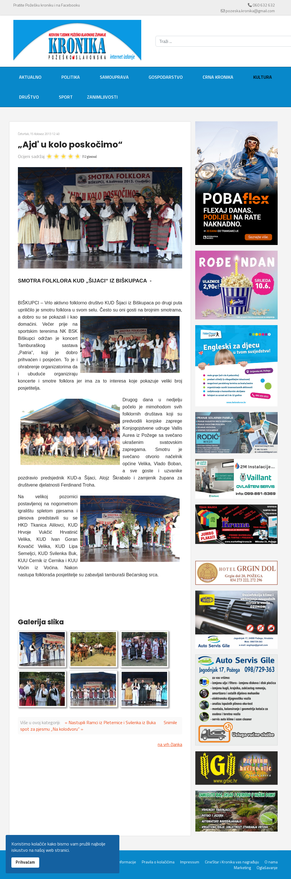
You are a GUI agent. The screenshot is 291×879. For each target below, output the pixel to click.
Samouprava (114, 77)
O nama (271, 862)
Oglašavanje (267, 867)
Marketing (242, 867)
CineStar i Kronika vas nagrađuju (232, 862)
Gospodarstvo (166, 77)
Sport (66, 96)
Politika (70, 77)
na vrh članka (170, 744)
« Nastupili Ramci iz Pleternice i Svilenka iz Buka (110, 722)
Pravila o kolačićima (158, 862)
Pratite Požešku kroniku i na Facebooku (46, 5)
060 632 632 (264, 5)
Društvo (29, 96)
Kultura (262, 77)
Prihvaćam (25, 862)
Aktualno (30, 77)
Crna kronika (218, 77)
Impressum (189, 862)
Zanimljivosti (102, 96)
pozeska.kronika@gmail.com (250, 11)
